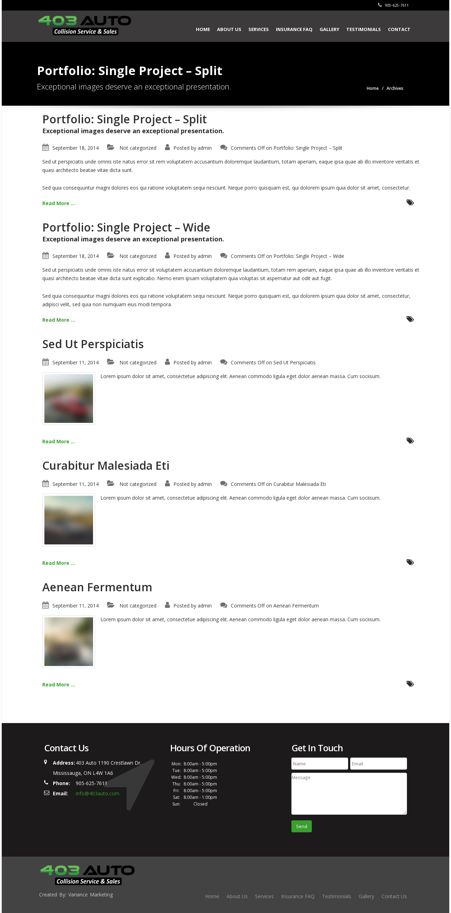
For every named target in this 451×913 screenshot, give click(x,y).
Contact (399, 29)
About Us (229, 29)
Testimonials (363, 29)
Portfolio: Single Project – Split (124, 119)
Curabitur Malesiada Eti (105, 465)
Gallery (329, 29)
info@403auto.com (97, 793)
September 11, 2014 (75, 362)
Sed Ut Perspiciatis (93, 343)
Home (203, 29)
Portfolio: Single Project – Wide (126, 227)
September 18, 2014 (75, 147)
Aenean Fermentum (97, 586)
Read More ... (58, 203)
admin (205, 147)
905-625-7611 (393, 5)
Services (258, 29)
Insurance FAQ (294, 29)
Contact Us (394, 896)
